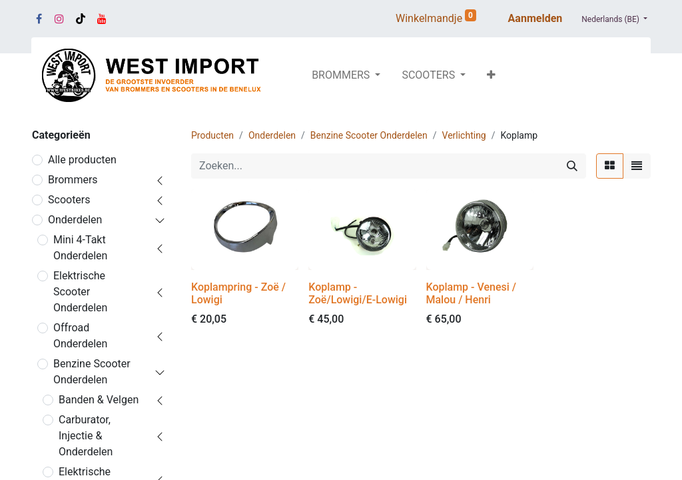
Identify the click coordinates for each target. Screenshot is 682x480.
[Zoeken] (572, 166)
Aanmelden (535, 18)
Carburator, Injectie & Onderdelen (86, 435)
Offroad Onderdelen (80, 335)
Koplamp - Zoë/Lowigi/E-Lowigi (357, 293)
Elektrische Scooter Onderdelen (80, 291)
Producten (212, 135)
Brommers (73, 179)
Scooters (69, 199)
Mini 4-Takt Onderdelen (80, 247)
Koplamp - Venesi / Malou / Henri (471, 293)
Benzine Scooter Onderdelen (92, 371)
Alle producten (82, 159)
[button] (491, 75)
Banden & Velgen (99, 399)
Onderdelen (75, 219)
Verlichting (464, 135)
